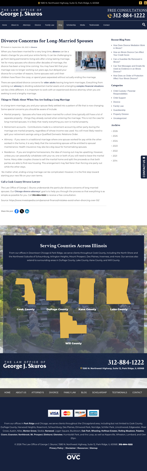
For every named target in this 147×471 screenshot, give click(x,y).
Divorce (38, 25)
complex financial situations (90, 86)
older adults (50, 82)
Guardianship (119, 110)
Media (82, 25)
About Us (15, 25)
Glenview (58, 435)
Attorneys (26, 25)
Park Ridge (29, 423)
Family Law (49, 25)
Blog (60, 25)
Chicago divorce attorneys (27, 191)
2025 (114, 136)
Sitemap (93, 448)
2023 (114, 146)
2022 (114, 151)
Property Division (121, 114)
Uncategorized (119, 118)
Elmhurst (48, 435)
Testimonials (94, 25)
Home (4, 25)
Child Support (119, 98)
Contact (106, 25)
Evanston (12, 435)
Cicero (4, 435)
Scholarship (71, 25)
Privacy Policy (56, 448)
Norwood (49, 431)
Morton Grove (29, 431)
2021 (114, 156)
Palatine (140, 431)
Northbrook (24, 435)
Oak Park (86, 431)
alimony (18, 86)
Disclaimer (70, 448)
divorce (56, 51)
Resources (82, 448)
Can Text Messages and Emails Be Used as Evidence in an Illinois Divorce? (129, 69)
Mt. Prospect (36, 435)
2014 (114, 161)
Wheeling (95, 431)
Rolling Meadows (126, 431)
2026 (114, 131)
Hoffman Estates (109, 431)
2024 (114, 141)
